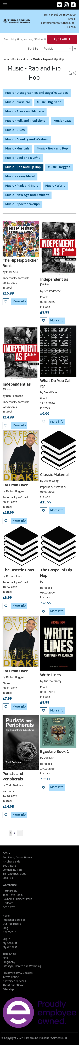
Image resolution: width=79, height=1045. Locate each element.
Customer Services (14, 981)
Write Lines (50, 675)
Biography (9, 962)
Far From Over (15, 485)
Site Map (8, 989)
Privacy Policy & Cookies (18, 973)
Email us (8, 878)
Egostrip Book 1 (54, 752)
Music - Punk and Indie (21, 185)
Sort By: (33, 48)
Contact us (9, 932)
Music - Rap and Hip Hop (23, 167)
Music (27, 59)
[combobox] (24, 39)
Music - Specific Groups (22, 204)
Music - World (55, 185)
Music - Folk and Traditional (25, 121)
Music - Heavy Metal (20, 176)
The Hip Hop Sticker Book (20, 263)
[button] (6, 301)
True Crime (9, 954)
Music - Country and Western (26, 139)
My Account (10, 943)
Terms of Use (11, 977)
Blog (5, 928)
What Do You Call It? (55, 384)
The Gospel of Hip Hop (56, 573)
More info (19, 301)
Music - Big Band (49, 102)
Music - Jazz (62, 121)
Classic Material (54, 475)
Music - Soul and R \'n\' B (23, 158)
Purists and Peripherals (13, 776)
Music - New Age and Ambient (27, 195)
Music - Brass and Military (24, 111)
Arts (5, 958)
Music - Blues (15, 130)
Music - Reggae (59, 167)
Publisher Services (14, 920)
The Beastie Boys (18, 570)
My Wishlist (10, 947)
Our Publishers (12, 924)
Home (6, 59)
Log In (6, 939)
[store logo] (16, 21)
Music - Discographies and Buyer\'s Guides (36, 93)
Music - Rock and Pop (52, 148)
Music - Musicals (17, 148)
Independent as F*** (54, 282)
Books (16, 59)
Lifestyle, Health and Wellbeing (22, 966)
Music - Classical (17, 102)
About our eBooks (14, 985)
